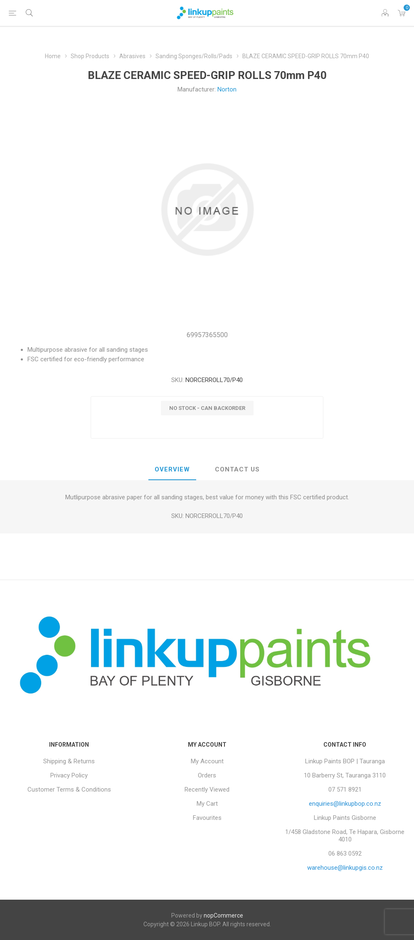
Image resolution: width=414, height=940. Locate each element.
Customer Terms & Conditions (69, 789)
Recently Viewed (207, 789)
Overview (172, 469)
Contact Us (237, 469)
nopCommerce (223, 915)
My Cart (207, 803)
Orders (207, 775)
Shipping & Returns (69, 761)
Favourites (207, 818)
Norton (227, 89)
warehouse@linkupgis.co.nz (345, 867)
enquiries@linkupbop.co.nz (345, 803)
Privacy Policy (69, 775)
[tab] (172, 469)
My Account (207, 761)
